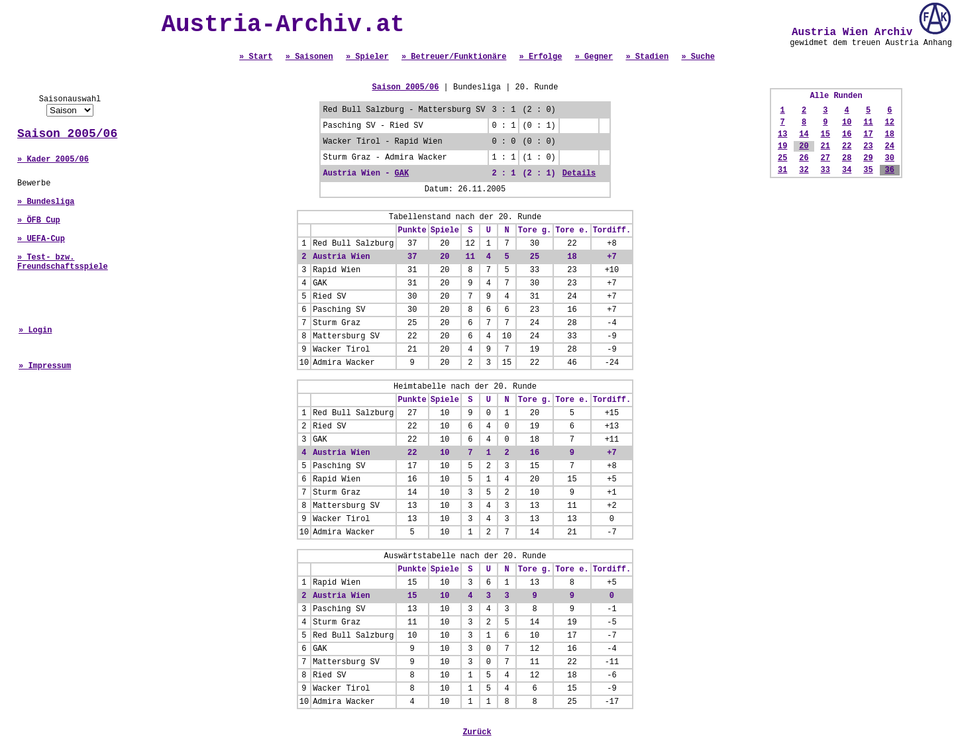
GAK (402, 173)
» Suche (697, 57)
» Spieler (367, 57)
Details (579, 173)
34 (846, 170)
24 (889, 146)
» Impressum (45, 366)
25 (782, 158)
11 (868, 122)
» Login (35, 330)
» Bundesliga (45, 202)
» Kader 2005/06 (53, 159)
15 (825, 134)
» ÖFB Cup (38, 220)
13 (782, 134)
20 (803, 146)
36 (889, 170)
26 (803, 158)
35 (868, 170)
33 (825, 170)
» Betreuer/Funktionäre (453, 57)
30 (889, 158)
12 (889, 122)
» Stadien (646, 57)
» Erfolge (540, 57)
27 (825, 158)
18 (889, 134)
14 (803, 134)
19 (782, 146)
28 (846, 158)
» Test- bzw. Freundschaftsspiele (62, 262)
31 (782, 170)
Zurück (476, 732)
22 (846, 146)
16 (846, 134)
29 (868, 158)
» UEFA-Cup (41, 239)
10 (846, 122)
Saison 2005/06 (67, 133)
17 (868, 134)
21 (825, 146)
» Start (255, 57)
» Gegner (594, 57)
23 (868, 146)
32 (803, 170)
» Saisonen (309, 57)
